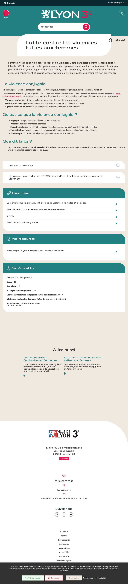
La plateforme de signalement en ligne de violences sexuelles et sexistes (46, 203)
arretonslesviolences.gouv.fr (22, 223)
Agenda (64, 536)
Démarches (64, 544)
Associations (64, 548)
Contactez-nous (64, 490)
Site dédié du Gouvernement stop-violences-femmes (36, 209)
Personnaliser (74, 578)
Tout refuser (53, 578)
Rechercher (46, 27)
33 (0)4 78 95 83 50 (64, 481)
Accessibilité (64, 552)
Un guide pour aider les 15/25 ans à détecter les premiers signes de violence (55, 177)
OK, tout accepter (32, 578)
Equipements (64, 540)
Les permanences (20, 165)
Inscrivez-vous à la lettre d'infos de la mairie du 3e (64, 499)
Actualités (64, 532)
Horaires (64, 459)
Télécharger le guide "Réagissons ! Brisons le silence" (35, 250)
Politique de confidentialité (94, 578)
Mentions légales (64, 561)
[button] (110, 40)
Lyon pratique (116, 3)
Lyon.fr (11, 3)
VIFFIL (10, 216)
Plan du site (64, 557)
